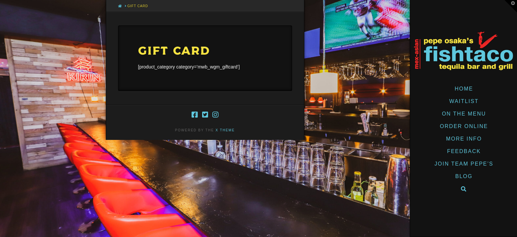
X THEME (225, 130)
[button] (510, 6)
